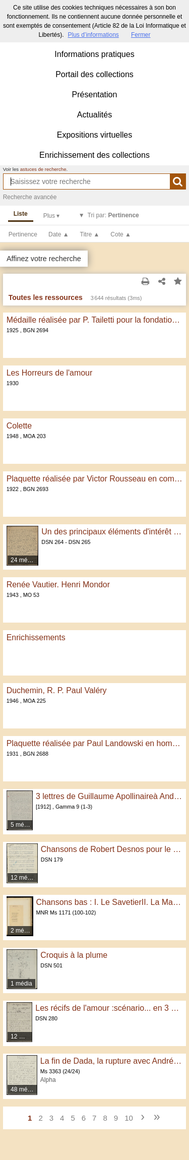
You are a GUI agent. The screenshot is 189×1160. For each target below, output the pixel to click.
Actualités (94, 114)
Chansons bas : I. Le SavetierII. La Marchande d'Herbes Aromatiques (109, 902)
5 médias (22, 824)
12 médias (24, 877)
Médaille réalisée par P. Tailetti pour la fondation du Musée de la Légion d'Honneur (95, 320)
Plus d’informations (93, 34)
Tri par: (113, 215)
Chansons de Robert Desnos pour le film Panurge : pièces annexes (112, 849)
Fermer (141, 34)
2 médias (22, 930)
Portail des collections (94, 74)
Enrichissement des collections (94, 155)
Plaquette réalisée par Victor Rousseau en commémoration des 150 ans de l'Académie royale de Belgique (95, 478)
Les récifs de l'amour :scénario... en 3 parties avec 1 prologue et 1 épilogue (108, 1008)
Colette (19, 425)
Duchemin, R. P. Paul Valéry (57, 690)
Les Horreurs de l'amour (50, 373)
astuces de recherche (43, 169)
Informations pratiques (94, 54)
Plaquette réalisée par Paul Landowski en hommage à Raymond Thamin (95, 743)
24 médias (24, 560)
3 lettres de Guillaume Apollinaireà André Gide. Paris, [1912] (109, 796)
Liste (21, 213)
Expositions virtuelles (94, 135)
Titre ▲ (90, 234)
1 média (21, 983)
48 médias (24, 1089)
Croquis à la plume (73, 955)
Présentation (94, 94)
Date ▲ (58, 234)
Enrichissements (36, 637)
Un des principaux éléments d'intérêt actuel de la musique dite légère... (111, 531)
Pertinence (23, 234)
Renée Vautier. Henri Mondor (58, 584)
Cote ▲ (120, 234)
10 (128, 1118)
